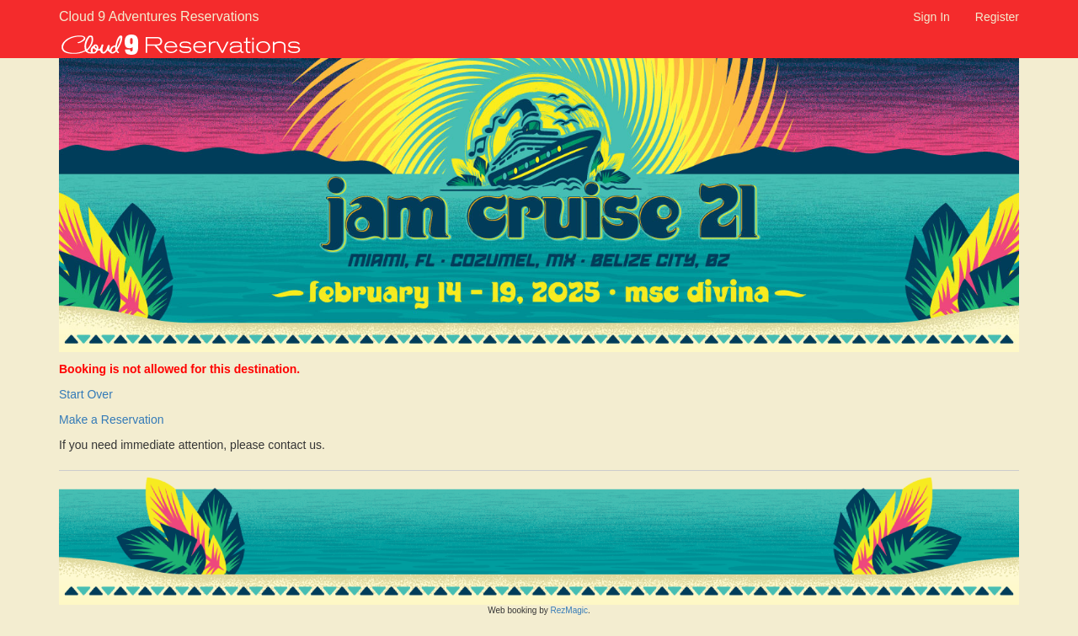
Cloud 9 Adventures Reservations (137, 16)
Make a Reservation (111, 419)
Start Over (86, 394)
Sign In (931, 17)
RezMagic (569, 610)
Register (997, 17)
